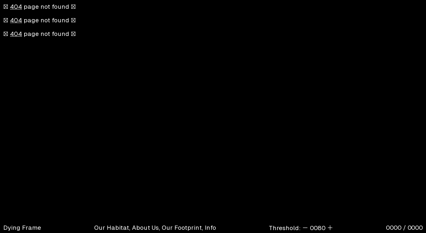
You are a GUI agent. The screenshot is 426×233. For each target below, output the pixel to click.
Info (210, 227)
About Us (145, 227)
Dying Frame (22, 227)
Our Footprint (182, 227)
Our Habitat (111, 227)
